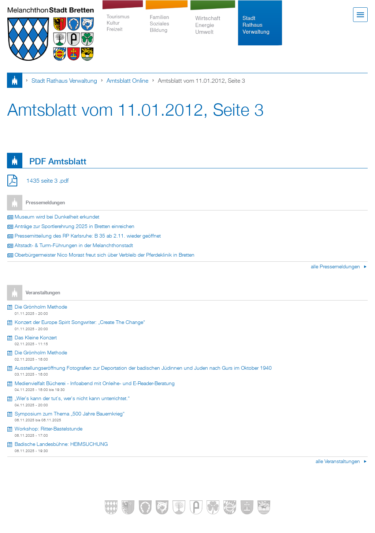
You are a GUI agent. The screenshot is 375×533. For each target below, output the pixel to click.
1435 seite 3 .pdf (47, 181)
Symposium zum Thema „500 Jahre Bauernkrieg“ (70, 414)
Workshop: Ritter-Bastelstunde (48, 429)
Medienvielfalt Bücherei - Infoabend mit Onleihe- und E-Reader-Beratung (95, 383)
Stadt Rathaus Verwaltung (260, 22)
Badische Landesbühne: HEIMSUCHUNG (61, 444)
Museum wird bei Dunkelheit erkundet (57, 217)
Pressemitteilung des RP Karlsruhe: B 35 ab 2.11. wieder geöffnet (88, 236)
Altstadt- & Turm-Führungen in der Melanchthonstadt (74, 245)
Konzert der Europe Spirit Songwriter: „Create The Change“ (80, 322)
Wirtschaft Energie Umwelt (213, 22)
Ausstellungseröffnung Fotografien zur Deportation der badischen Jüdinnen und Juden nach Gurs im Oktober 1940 (143, 368)
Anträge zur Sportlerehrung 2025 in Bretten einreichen (74, 226)
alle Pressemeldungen (336, 266)
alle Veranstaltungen (338, 461)
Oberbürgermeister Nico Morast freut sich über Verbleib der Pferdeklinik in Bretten (104, 255)
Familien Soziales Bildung (166, 22)
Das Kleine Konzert (36, 337)
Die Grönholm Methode (41, 307)
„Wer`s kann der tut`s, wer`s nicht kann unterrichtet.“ (72, 398)
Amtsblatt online (127, 81)
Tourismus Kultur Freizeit (122, 22)
